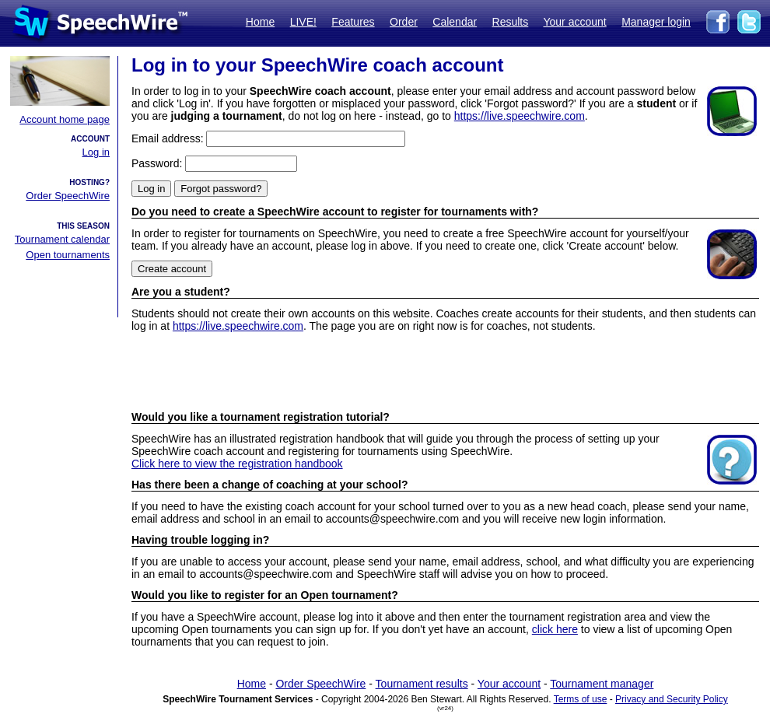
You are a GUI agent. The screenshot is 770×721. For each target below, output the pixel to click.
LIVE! (303, 22)
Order (404, 22)
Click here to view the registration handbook (237, 463)
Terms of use (580, 699)
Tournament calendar (62, 239)
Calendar (454, 22)
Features (352, 22)
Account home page (64, 119)
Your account (574, 22)
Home (260, 22)
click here (555, 629)
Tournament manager (601, 683)
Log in (96, 152)
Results (510, 22)
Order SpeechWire (68, 195)
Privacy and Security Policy (671, 699)
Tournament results (422, 683)
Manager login (656, 22)
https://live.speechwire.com (519, 116)
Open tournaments (68, 255)
